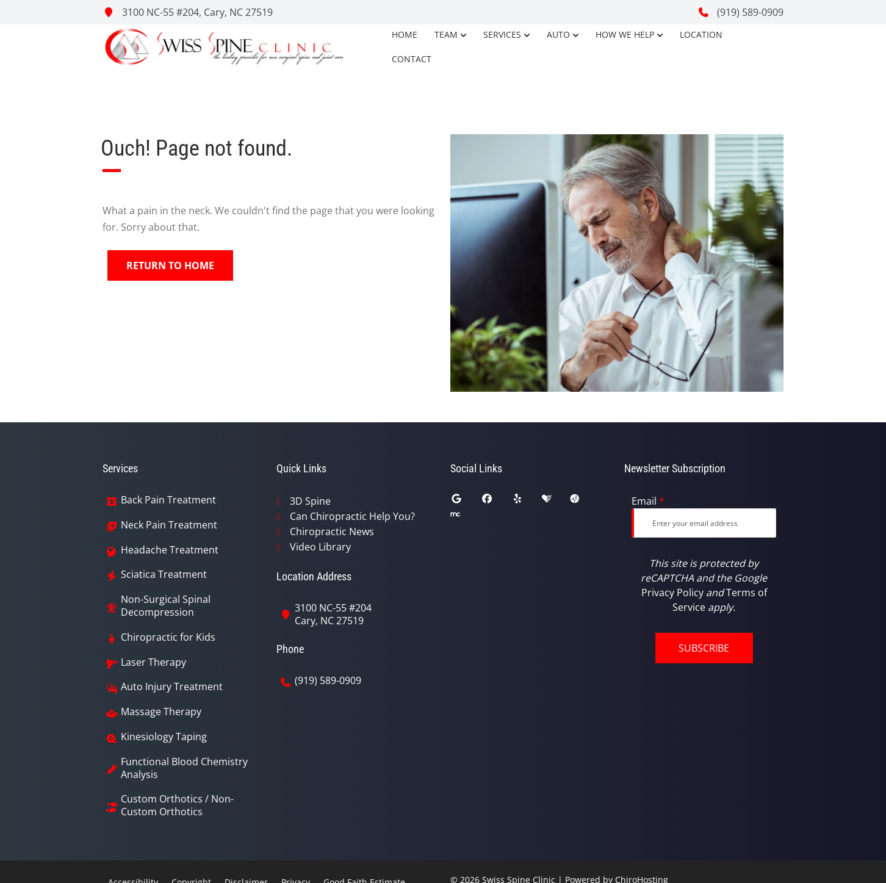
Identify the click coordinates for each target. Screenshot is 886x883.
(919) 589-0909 (740, 12)
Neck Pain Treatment (169, 525)
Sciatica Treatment (164, 574)
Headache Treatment (169, 550)
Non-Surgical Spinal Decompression (166, 606)
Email (648, 501)
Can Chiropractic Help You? (352, 516)
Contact (411, 59)
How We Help (625, 34)
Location (701, 34)
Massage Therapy (161, 711)
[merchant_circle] (464, 517)
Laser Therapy (153, 662)
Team (446, 34)
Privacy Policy (672, 592)
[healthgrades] (556, 502)
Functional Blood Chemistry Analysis (184, 768)
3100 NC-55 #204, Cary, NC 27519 (188, 12)
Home (404, 34)
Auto (558, 34)
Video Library (320, 546)
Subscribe (704, 648)
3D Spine (310, 501)
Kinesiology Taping (164, 736)
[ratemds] (584, 502)
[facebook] (496, 502)
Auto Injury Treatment (172, 686)
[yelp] (526, 502)
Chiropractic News (332, 531)
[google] (465, 502)
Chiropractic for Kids (168, 637)
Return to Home (170, 265)
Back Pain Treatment (168, 500)
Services (502, 34)
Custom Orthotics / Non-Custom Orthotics (177, 805)
